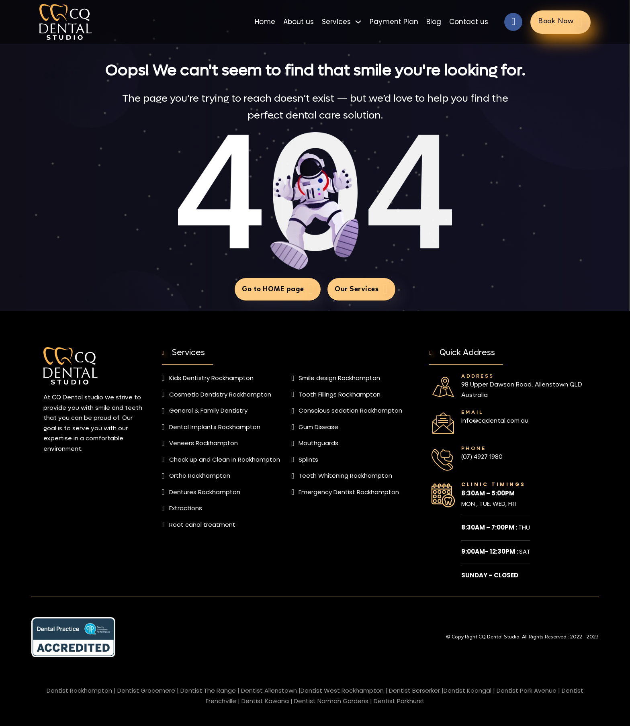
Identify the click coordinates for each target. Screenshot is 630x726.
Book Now (560, 22)
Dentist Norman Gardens (331, 701)
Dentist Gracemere (146, 690)
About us (298, 22)
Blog (433, 22)
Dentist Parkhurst (399, 701)
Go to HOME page (277, 289)
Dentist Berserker (414, 690)
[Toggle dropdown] (358, 21)
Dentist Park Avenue (526, 690)
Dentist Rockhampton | (81, 690)
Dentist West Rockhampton (342, 690)
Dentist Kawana (265, 701)
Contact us (468, 22)
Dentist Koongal (467, 690)
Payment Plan (394, 22)
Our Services (361, 289)
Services (336, 22)
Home (265, 22)
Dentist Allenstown (269, 690)
